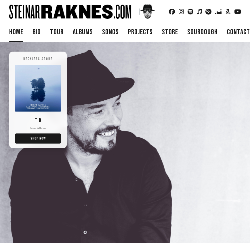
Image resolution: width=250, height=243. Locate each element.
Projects (140, 32)
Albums (83, 32)
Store (170, 32)
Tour (57, 32)
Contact (238, 32)
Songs (110, 32)
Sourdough (202, 32)
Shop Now (38, 138)
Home (16, 32)
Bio (37, 32)
